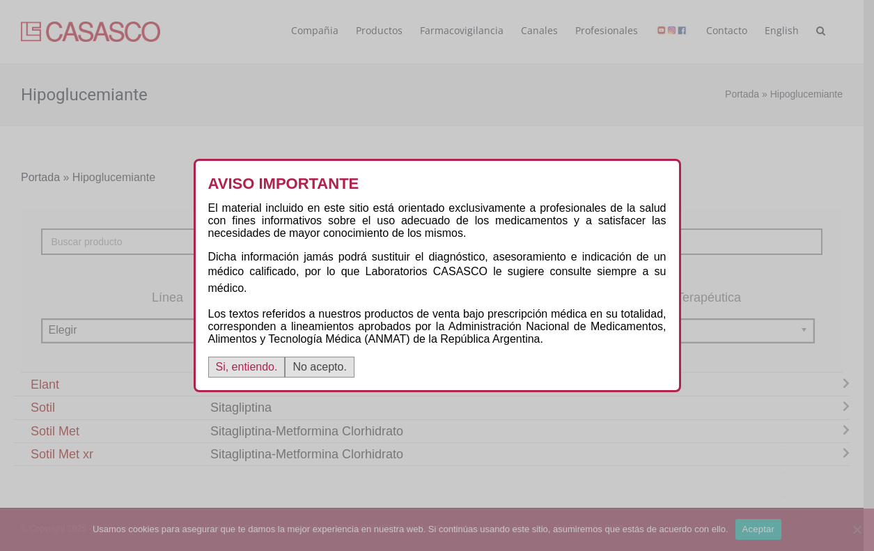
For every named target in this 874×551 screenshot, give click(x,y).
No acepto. (319, 367)
